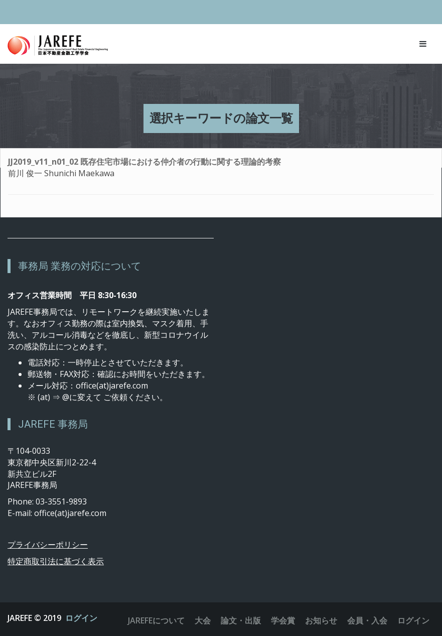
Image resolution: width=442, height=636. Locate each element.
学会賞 (283, 620)
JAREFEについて (156, 620)
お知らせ (321, 620)
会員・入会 (367, 620)
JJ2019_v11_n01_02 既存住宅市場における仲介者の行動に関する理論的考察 (144, 161)
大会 (203, 620)
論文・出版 (241, 620)
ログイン (81, 617)
